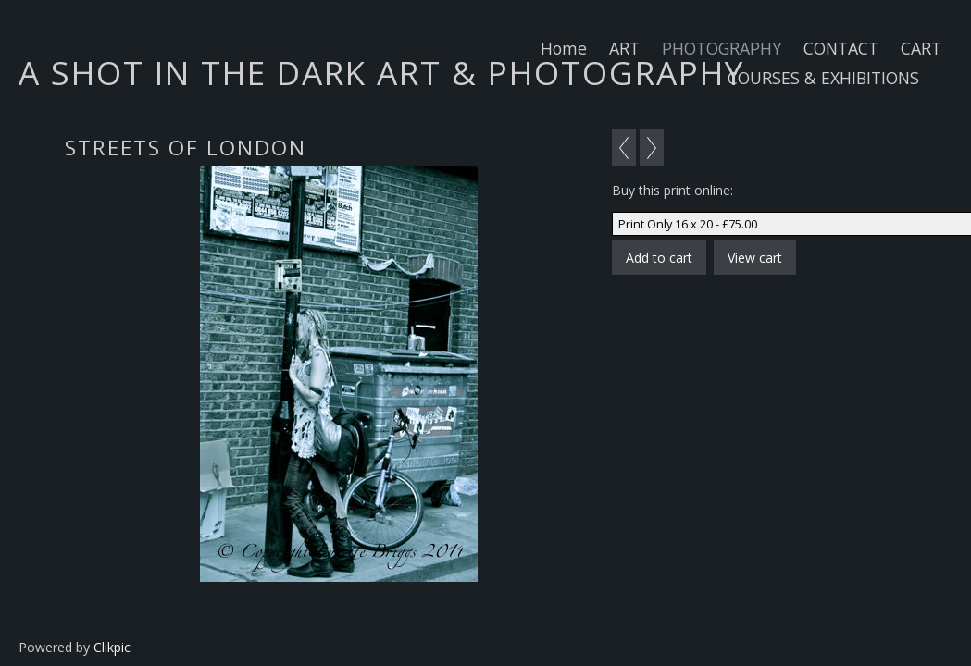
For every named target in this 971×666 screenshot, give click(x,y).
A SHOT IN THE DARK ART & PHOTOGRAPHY (381, 72)
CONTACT (840, 48)
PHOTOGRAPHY (721, 48)
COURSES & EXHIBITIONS (823, 78)
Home (564, 48)
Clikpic (112, 647)
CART (921, 48)
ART (624, 48)
